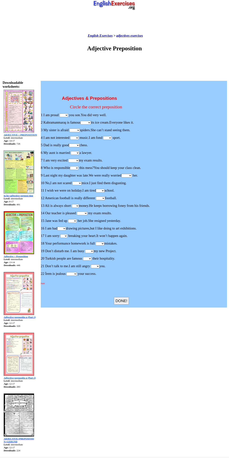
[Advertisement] (114, 22)
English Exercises (100, 36)
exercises (136, 36)
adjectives (123, 36)
